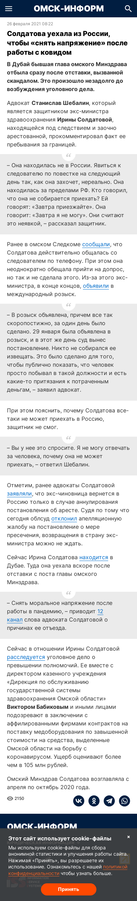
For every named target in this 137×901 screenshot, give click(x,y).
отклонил (64, 518)
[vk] (78, 800)
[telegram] (107, 800)
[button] (8, 8)
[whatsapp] (122, 800)
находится (93, 557)
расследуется (26, 656)
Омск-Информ (69, 9)
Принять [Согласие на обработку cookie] (68, 889)
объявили (96, 285)
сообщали (96, 244)
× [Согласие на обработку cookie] (128, 836)
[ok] (92, 800)
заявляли (19, 493)
